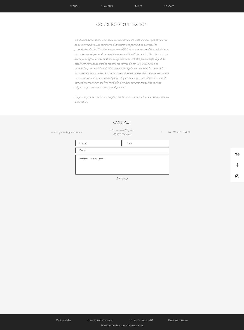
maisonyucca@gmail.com (65, 132)
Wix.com (139, 325)
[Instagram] (237, 176)
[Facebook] (237, 165)
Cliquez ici (80, 97)
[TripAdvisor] (237, 154)
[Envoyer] (122, 178)
